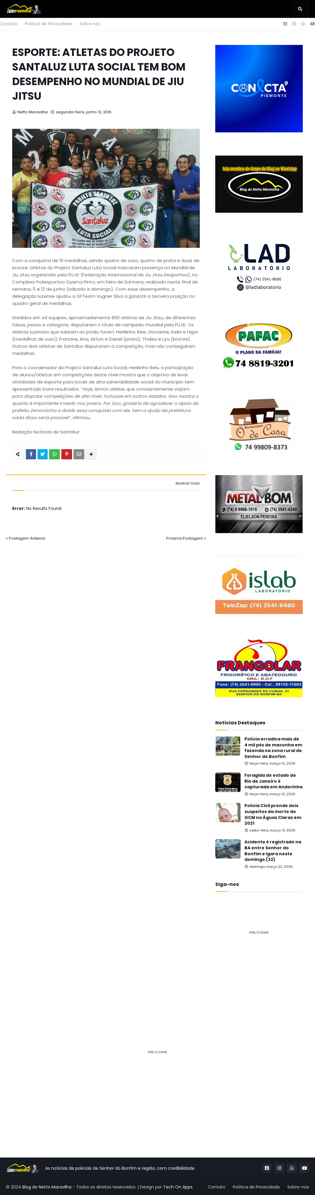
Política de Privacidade (48, 24)
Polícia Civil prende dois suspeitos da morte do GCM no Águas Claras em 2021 (272, 814)
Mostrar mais (188, 483)
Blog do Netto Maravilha (46, 1187)
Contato (9, 24)
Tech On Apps (178, 1187)
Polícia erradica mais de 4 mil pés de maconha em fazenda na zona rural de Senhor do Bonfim (273, 747)
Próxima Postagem (184, 538)
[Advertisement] (259, 977)
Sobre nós (89, 24)
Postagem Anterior (27, 538)
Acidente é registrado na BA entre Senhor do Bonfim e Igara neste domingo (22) (272, 850)
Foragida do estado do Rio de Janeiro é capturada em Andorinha (273, 781)
